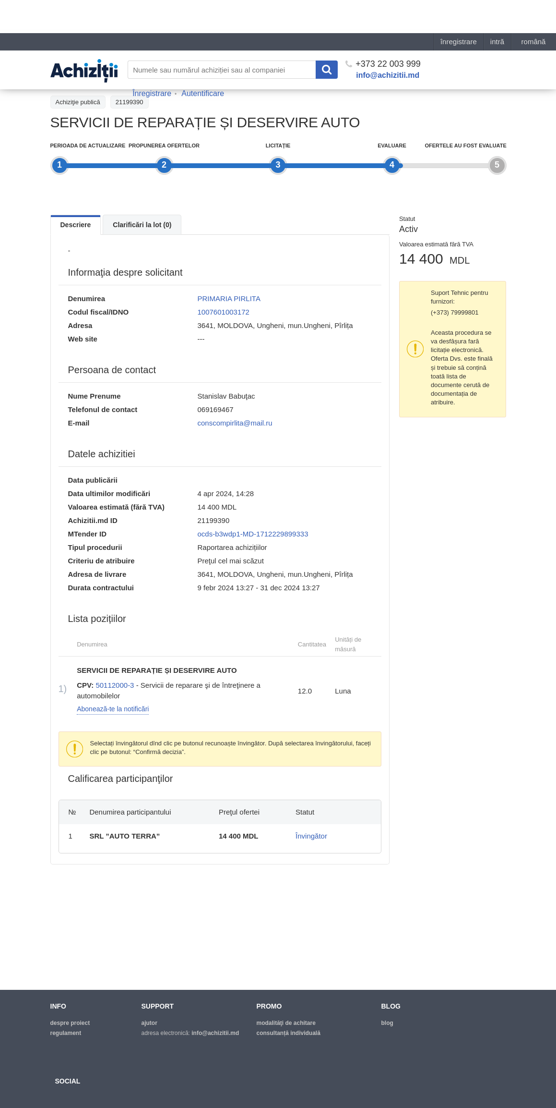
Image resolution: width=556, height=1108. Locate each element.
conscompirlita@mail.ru (235, 423)
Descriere (75, 225)
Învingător (311, 836)
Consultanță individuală (288, 1033)
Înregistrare (151, 60)
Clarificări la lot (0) (142, 225)
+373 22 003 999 (383, 31)
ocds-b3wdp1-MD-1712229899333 (253, 534)
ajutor (149, 1023)
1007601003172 (223, 312)
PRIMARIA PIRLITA (229, 298)
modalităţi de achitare (286, 1023)
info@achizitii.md (387, 42)
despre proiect (70, 1023)
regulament (66, 1033)
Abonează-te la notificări (113, 709)
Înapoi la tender (76, 80)
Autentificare (202, 60)
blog (387, 1023)
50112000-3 (114, 685)
